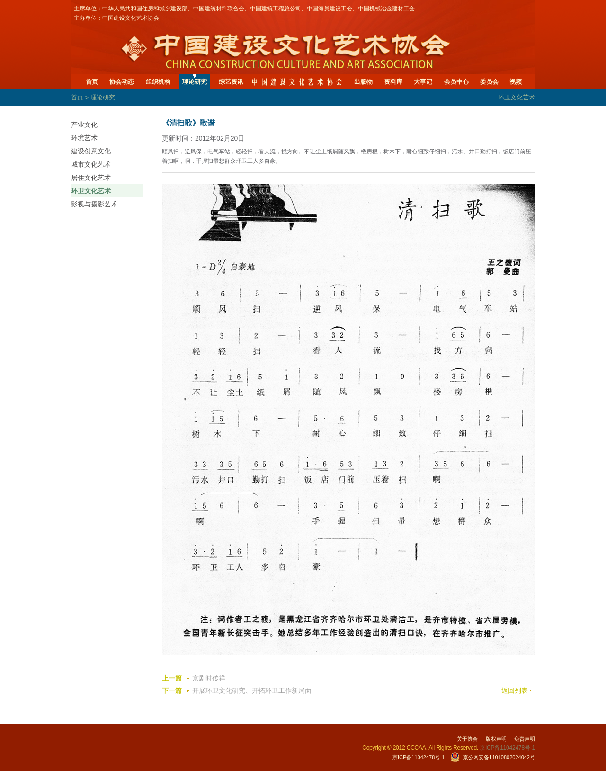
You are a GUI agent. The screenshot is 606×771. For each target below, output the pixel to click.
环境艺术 (84, 138)
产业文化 (84, 124)
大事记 (423, 81)
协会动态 (121, 81)
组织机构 (158, 81)
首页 (92, 81)
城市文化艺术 (91, 164)
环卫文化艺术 (91, 191)
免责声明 (524, 739)
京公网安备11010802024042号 (499, 757)
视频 (515, 81)
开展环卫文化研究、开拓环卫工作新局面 (252, 690)
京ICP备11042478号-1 (418, 757)
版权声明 (496, 739)
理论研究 (194, 81)
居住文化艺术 (91, 177)
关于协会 (467, 739)
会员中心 (456, 81)
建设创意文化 (91, 151)
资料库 (393, 81)
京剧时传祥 (208, 678)
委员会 (489, 81)
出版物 (363, 81)
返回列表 (514, 690)
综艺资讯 (231, 81)
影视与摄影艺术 (94, 204)
